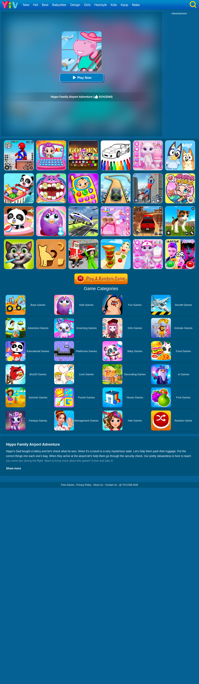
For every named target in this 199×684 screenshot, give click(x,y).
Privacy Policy (83, 485)
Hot (35, 5)
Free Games (67, 485)
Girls (87, 5)
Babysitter (59, 5)
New (26, 5)
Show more (13, 468)
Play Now (81, 77)
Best (45, 5)
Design (75, 5)
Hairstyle (101, 5)
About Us (98, 485)
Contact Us (111, 485)
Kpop (124, 5)
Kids (114, 5)
